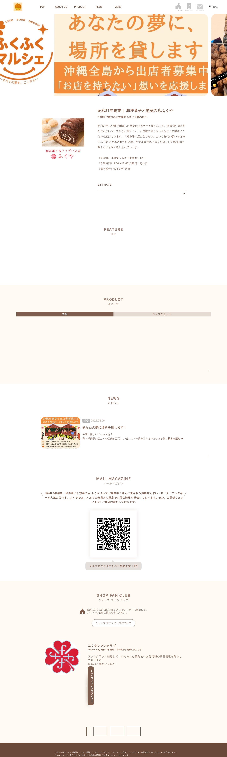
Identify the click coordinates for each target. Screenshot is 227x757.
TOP (42, 7)
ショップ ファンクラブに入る (112, 679)
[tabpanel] (113, 55)
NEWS (99, 7)
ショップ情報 (53, 709)
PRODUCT (80, 7)
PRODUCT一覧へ (198, 371)
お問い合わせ (83, 709)
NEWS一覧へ (200, 456)
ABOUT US (61, 7)
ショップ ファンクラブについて (113, 624)
